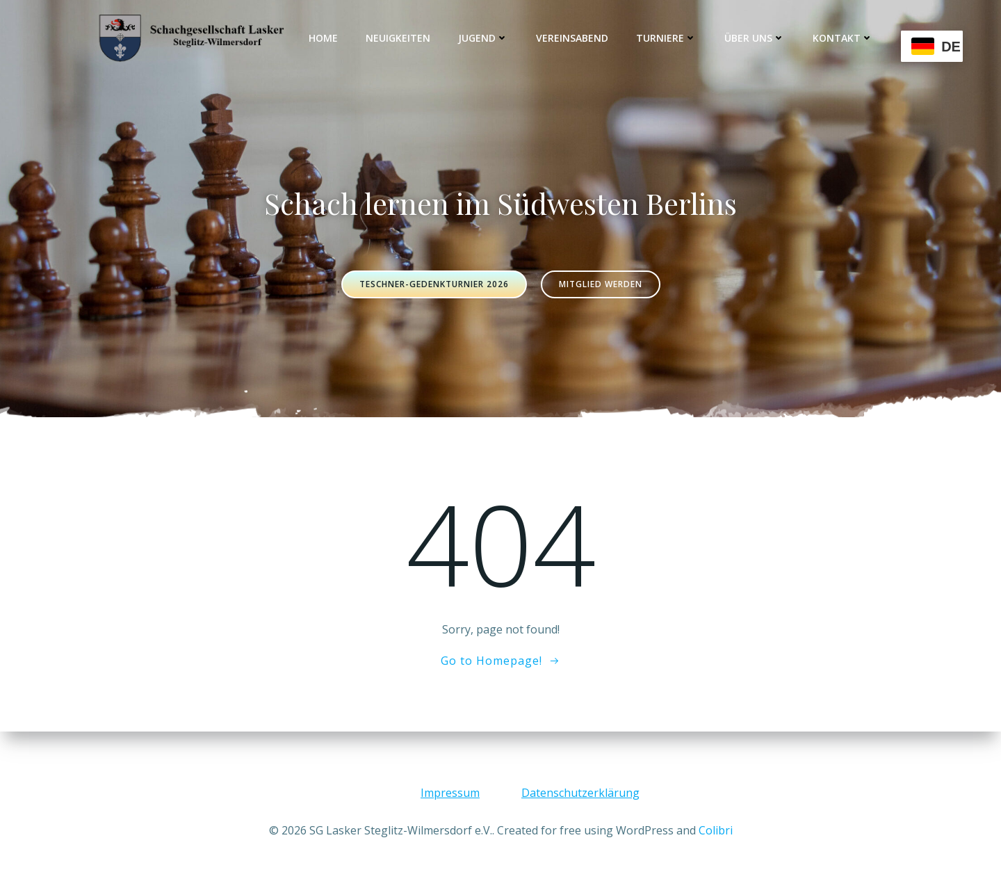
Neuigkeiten (398, 38)
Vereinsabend (572, 38)
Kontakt (843, 38)
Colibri (716, 830)
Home (323, 38)
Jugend (483, 38)
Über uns (754, 38)
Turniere (666, 38)
